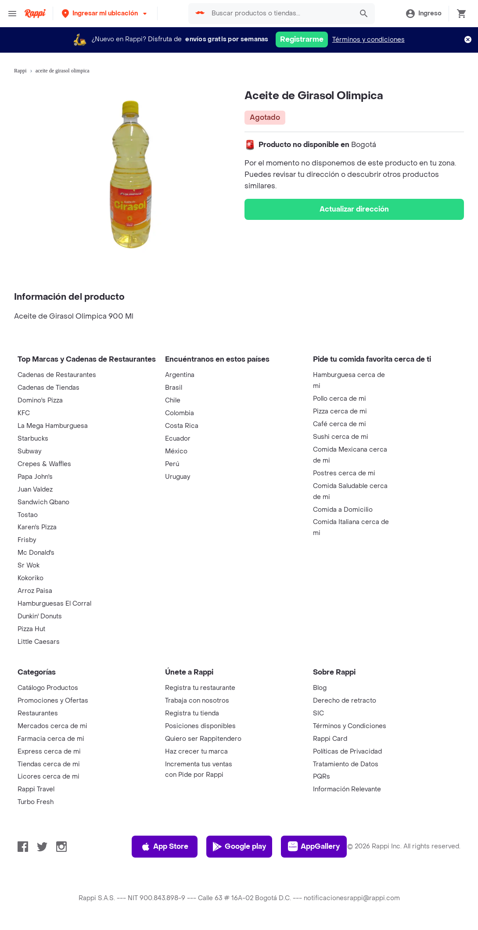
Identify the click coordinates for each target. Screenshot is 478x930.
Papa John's (35, 477)
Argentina (179, 375)
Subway (29, 451)
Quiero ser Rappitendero (203, 739)
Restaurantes (38, 713)
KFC (24, 413)
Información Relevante (347, 789)
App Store (164, 846)
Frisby (27, 540)
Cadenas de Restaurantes (57, 375)
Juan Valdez (35, 489)
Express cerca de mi (49, 751)
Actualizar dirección (354, 209)
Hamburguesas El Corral (54, 604)
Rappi (20, 71)
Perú (172, 464)
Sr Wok (29, 565)
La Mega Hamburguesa (53, 426)
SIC (318, 713)
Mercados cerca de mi (52, 726)
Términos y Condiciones (349, 726)
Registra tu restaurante (200, 688)
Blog (320, 688)
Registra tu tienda (192, 713)
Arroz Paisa (35, 591)
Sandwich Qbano (43, 502)
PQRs (321, 776)
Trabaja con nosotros (197, 701)
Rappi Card (330, 739)
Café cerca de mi (339, 424)
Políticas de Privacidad (347, 751)
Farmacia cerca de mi (51, 739)
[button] (105, 13)
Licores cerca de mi (48, 776)
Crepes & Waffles (44, 464)
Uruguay (177, 477)
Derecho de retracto (344, 701)
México (176, 451)
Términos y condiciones (368, 40)
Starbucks (33, 438)
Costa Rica (181, 426)
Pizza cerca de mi (340, 411)
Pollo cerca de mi (339, 399)
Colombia (179, 413)
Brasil (173, 388)
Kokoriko (30, 578)
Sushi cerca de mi (340, 437)
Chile (172, 400)
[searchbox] (279, 13)
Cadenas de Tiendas (48, 388)
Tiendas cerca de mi (49, 764)
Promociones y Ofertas (53, 701)
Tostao (28, 515)
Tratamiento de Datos (345, 764)
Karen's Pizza (37, 527)
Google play (239, 846)
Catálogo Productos (48, 688)
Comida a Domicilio (343, 510)
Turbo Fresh (36, 802)
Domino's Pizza (40, 400)
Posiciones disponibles (200, 726)
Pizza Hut (31, 629)
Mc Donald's (36, 553)
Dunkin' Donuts (40, 616)
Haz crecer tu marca (196, 751)
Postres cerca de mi (344, 473)
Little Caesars (39, 642)
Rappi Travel (36, 789)
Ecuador (177, 438)
